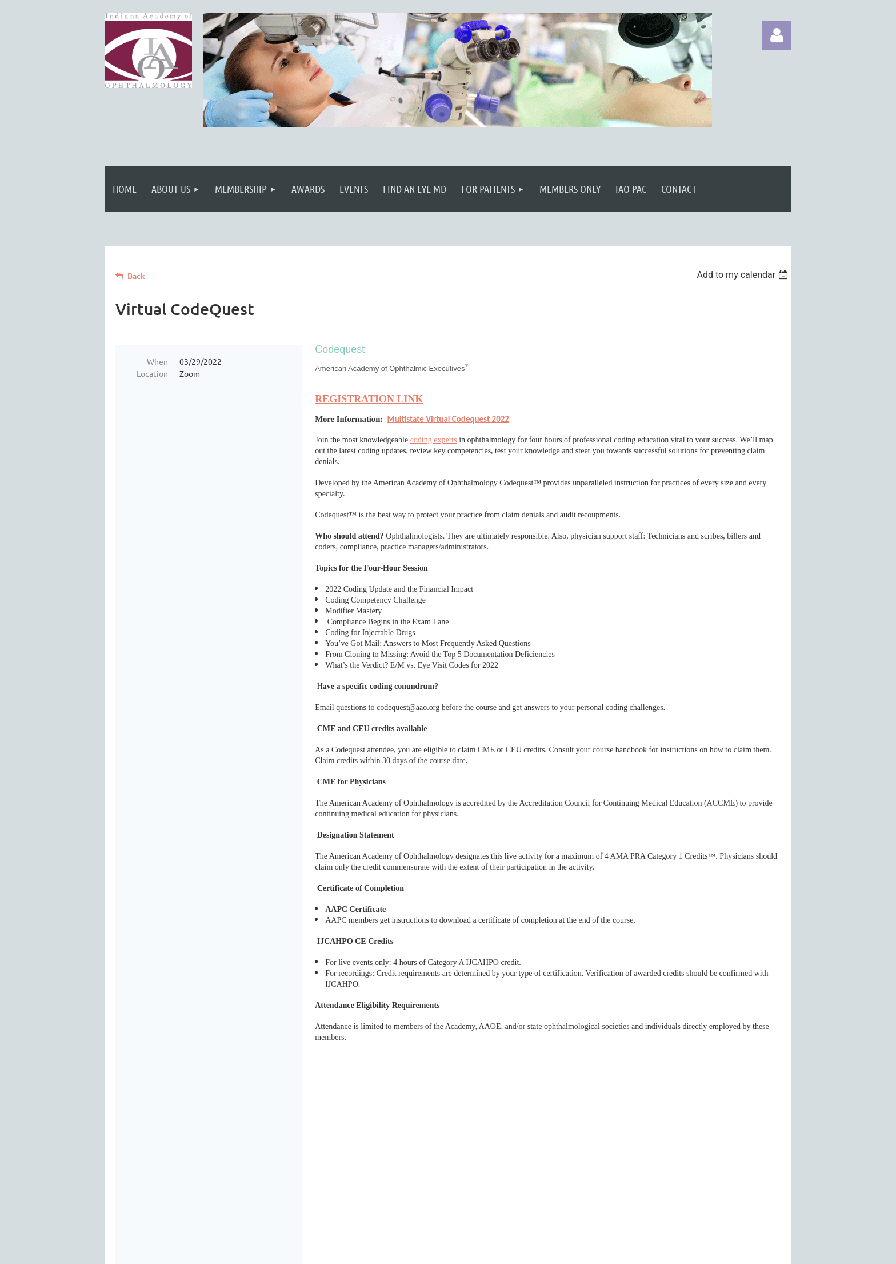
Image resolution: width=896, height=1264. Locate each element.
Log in (776, 35)
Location (152, 373)
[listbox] (744, 275)
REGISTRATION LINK (369, 399)
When (157, 361)
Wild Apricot (654, 1249)
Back (136, 275)
